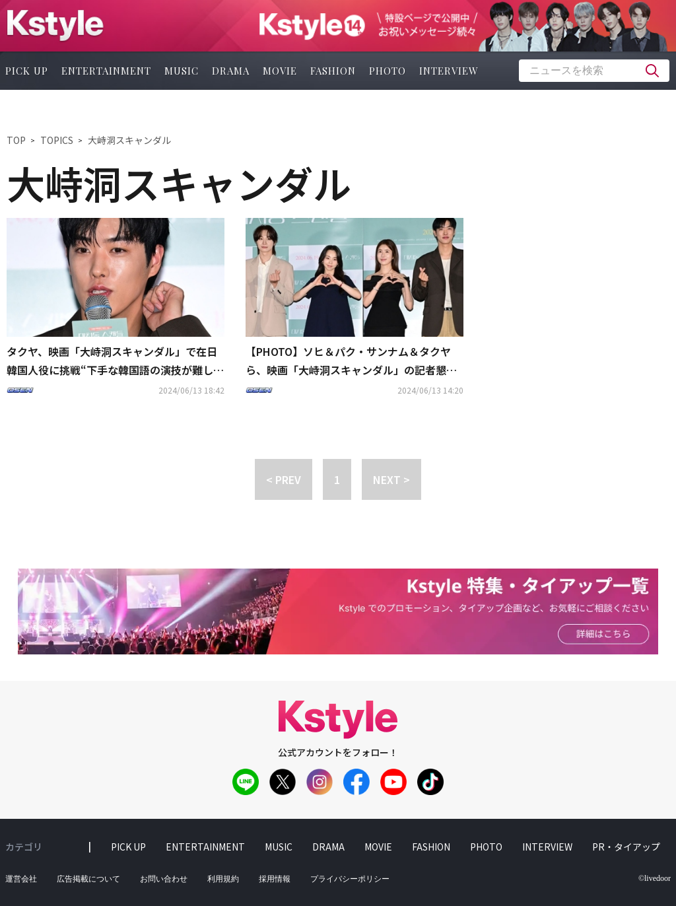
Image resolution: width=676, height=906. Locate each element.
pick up (128, 846)
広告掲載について (88, 879)
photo (387, 70)
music (181, 70)
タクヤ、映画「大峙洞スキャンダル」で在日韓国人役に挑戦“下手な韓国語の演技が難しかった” (115, 361)
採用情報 (274, 879)
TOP (16, 140)
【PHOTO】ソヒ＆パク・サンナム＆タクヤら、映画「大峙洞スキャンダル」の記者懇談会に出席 (351, 361)
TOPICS (56, 140)
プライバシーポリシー (349, 879)
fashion (333, 70)
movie (280, 70)
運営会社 (21, 879)
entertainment (106, 70)
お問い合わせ (163, 879)
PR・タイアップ (626, 846)
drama (231, 70)
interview (449, 70)
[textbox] (594, 70)
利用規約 (223, 879)
